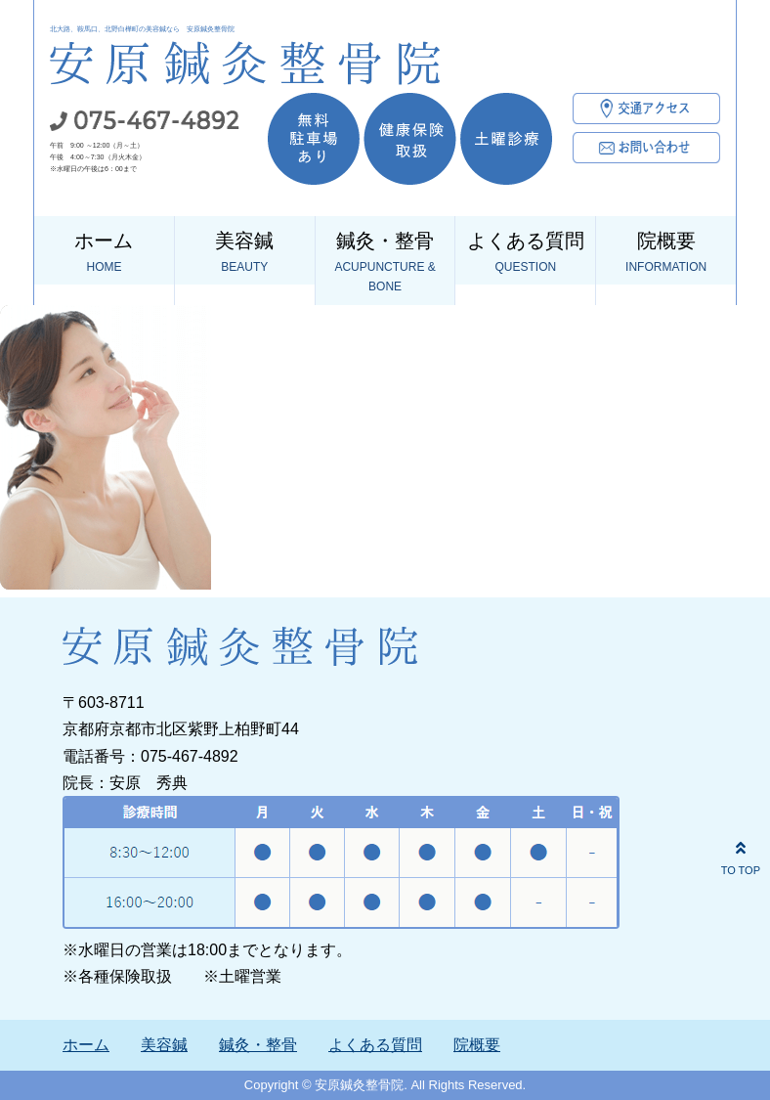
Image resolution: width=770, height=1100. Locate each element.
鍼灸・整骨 (385, 263)
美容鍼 (245, 253)
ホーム (104, 253)
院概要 (666, 253)
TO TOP (740, 855)
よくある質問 (525, 253)
